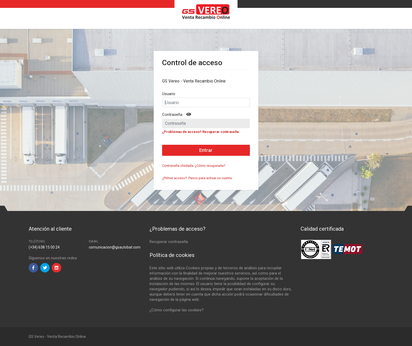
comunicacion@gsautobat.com (115, 247)
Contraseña (172, 114)
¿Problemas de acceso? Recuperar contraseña (200, 132)
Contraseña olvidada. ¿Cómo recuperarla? (193, 166)
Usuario (168, 93)
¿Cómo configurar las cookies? (177, 310)
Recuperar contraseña (169, 241)
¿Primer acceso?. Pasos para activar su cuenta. (197, 178)
